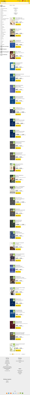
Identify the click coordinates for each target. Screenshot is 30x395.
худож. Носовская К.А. (23, 278)
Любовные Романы (3, 19)
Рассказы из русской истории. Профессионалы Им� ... (20, 244)
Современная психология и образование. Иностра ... (20, 42)
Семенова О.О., (18, 323)
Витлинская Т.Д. (21, 42)
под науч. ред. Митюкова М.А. (24, 323)
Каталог (14, 5)
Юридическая (2, 44)
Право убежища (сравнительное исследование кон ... (20, 322)
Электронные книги (19, 370)
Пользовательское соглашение (7, 366)
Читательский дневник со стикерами (20, 254)
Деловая (1, 11)
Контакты (7, 365)
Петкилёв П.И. (28, 334)
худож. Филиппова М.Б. (23, 177)
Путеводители (2, 27)
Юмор (1, 43)
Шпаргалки (2, 38)
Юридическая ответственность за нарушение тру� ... (19, 299)
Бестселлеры (6, 46)
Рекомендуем (6, 51)
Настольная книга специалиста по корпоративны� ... (19, 153)
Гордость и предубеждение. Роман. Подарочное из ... (20, 233)
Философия (2, 36)
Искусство (1, 16)
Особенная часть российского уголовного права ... (20, 108)
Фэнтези (1, 37)
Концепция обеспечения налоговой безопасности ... (20, 210)
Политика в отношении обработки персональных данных (7, 368)
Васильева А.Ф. (22, 87)
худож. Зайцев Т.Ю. (21, 52)
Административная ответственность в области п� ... (19, 97)
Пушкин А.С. (17, 222)
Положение (7, 369)
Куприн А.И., (17, 52)
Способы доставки (7, 363)
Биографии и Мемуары (3, 10)
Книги (4, 6)
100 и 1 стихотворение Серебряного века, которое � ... (20, 187)
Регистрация (18, 0)
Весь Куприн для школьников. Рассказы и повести (20, 18)
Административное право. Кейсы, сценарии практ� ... (19, 86)
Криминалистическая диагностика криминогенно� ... (20, 75)
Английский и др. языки (3, 8)
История (1, 17)
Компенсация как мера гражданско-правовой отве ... (20, 333)
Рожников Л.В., (17, 177)
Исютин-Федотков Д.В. (18, 143)
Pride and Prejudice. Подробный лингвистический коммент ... (19, 166)
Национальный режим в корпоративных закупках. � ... (20, 142)
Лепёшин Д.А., (17, 334)
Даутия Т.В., (24, 334)
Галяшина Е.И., (18, 76)
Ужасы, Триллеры (2, 34)
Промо (7, 364)
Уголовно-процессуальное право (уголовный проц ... (20, 120)
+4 (17, 31)
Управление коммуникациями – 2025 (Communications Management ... (20, 267)
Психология (2, 26)
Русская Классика (2, 29)
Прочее (1, 25)
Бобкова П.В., (17, 42)
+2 (16, 31)
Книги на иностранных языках (4, 18)
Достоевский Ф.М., (18, 278)
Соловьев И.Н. (17, 30)
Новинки (5, 49)
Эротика (1, 42)
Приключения (2, 24)
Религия (1, 28)
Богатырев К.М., (22, 76)
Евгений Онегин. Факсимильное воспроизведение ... (19, 221)
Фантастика (2, 35)
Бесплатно (1, 9)
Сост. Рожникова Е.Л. (18, 188)
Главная (11, 5)
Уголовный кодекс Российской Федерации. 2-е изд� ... (20, 64)
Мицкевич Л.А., (17, 87)
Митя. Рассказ (18, 29)
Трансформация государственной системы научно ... (19, 311)
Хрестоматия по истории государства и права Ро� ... (20, 198)
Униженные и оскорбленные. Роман (20, 277)
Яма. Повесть (18, 51)
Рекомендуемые (20, 372)
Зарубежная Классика (3, 15)
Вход (19, 1)
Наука (1, 20)
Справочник (2, 33)
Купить (18, 24)
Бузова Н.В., (21, 334)
